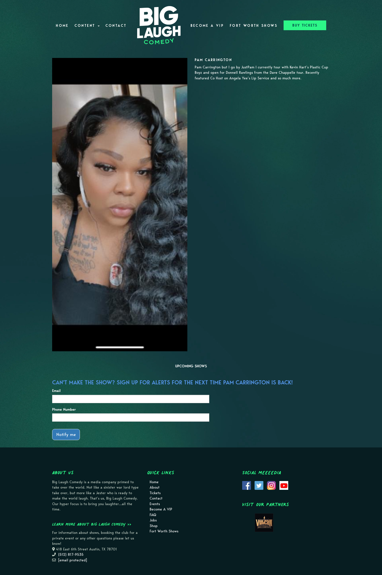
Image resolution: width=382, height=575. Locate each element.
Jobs (153, 520)
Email (56, 391)
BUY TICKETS (304, 25)
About (155, 487)
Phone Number (64, 409)
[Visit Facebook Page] (246, 485)
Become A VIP (207, 25)
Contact (116, 25)
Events (155, 504)
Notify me (66, 434)
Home (62, 25)
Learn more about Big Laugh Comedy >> (91, 524)
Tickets (155, 493)
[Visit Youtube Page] (283, 485)
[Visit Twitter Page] (259, 485)
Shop (154, 526)
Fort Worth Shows (254, 25)
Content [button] (87, 25)
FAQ (153, 515)
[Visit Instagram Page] (271, 485)
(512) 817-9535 (71, 554)
